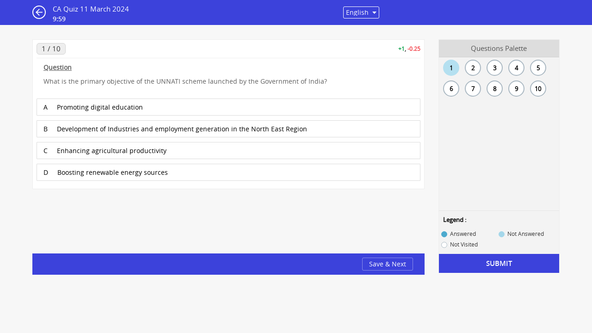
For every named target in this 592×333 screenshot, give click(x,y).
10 (538, 89)
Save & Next (387, 263)
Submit (499, 263)
